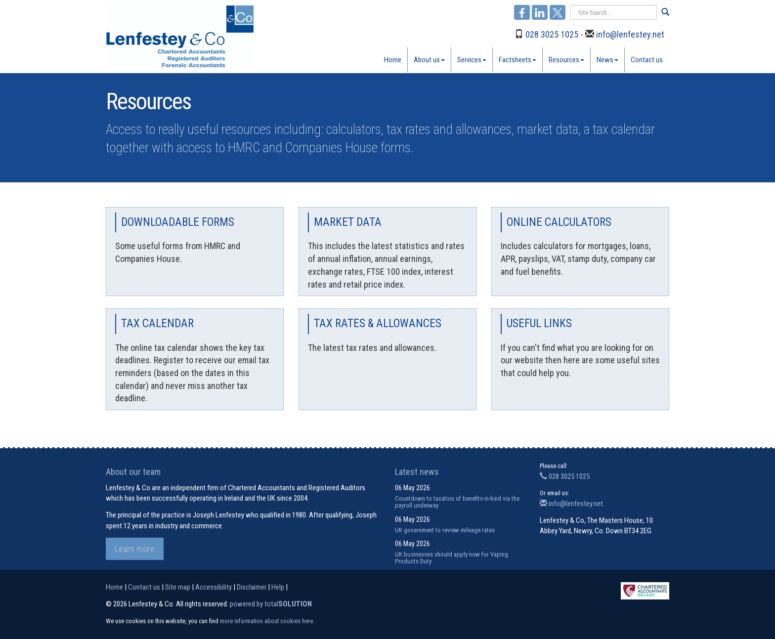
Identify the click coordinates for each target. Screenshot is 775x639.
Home (392, 59)
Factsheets (517, 59)
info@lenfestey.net (630, 34)
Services (471, 59)
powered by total (271, 603)
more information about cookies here (266, 621)
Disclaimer (251, 587)
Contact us (647, 59)
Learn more (135, 549)
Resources (566, 59)
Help (277, 587)
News (607, 59)
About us (429, 59)
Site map (177, 587)
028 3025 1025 (551, 34)
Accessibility (213, 587)
